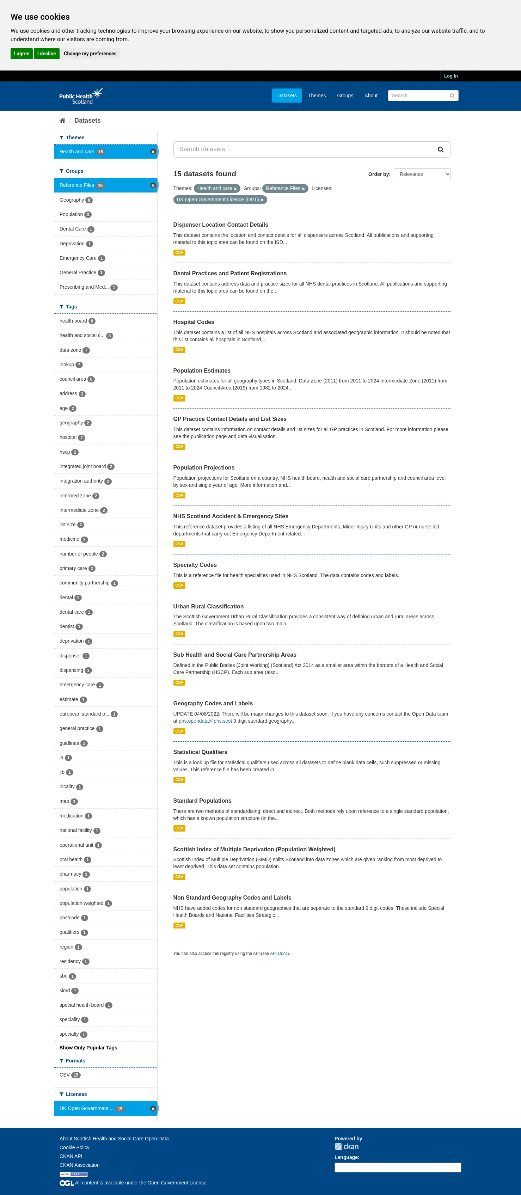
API (256, 953)
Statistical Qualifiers (200, 752)
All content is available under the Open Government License (133, 1182)
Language (346, 1157)
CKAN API (71, 1156)
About (371, 95)
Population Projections (204, 468)
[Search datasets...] (303, 149)
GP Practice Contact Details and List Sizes (230, 419)
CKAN (346, 1146)
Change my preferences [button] (90, 53)
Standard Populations (202, 801)
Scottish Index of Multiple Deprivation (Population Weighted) (254, 849)
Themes (317, 95)
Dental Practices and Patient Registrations (230, 273)
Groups (345, 95)
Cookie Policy (75, 1147)
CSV (179, 252)
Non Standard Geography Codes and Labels (232, 898)
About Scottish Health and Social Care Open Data (114, 1138)
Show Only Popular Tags (88, 1047)
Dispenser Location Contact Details (220, 225)
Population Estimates (202, 371)
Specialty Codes (195, 565)
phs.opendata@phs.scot (205, 721)
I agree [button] (21, 53)
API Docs (279, 953)
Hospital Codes (193, 322)
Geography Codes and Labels (213, 703)
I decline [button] (46, 53)
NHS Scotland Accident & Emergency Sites (231, 516)
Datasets (287, 95)
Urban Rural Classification (208, 606)
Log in (451, 76)
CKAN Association (80, 1165)
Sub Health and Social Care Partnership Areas (235, 655)
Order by (378, 174)
